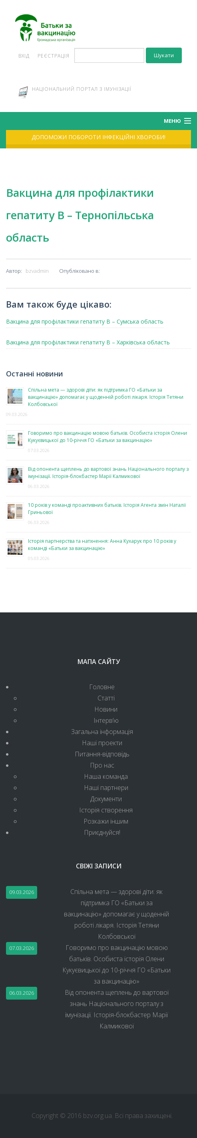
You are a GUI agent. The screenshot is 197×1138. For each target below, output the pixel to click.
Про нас (102, 765)
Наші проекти (102, 742)
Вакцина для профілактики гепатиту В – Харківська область (88, 342)
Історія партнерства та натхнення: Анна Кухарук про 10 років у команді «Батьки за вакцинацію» (102, 545)
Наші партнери (106, 787)
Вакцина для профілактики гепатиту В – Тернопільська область (80, 215)
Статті (106, 698)
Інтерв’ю (106, 720)
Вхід (24, 55)
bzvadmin (37, 270)
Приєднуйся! (102, 832)
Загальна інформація (102, 731)
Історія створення (106, 810)
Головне (102, 686)
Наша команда (106, 776)
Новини (105, 709)
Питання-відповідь (102, 754)
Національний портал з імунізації (81, 89)
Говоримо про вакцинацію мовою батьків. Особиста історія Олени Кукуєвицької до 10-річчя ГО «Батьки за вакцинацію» (107, 437)
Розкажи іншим (106, 821)
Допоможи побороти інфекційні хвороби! (98, 137)
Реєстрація (54, 55)
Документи (106, 798)
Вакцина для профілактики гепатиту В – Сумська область (84, 321)
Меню (172, 120)
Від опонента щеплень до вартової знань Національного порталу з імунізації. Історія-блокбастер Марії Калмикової (108, 473)
